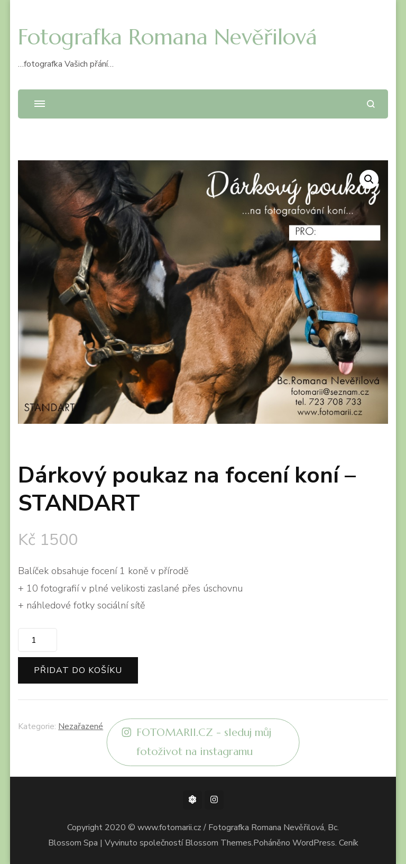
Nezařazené (80, 726)
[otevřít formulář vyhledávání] (371, 104)
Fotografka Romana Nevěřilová (167, 36)
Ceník (348, 843)
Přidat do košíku (78, 670)
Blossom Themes (218, 843)
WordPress (313, 843)
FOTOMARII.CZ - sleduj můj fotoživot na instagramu (197, 742)
